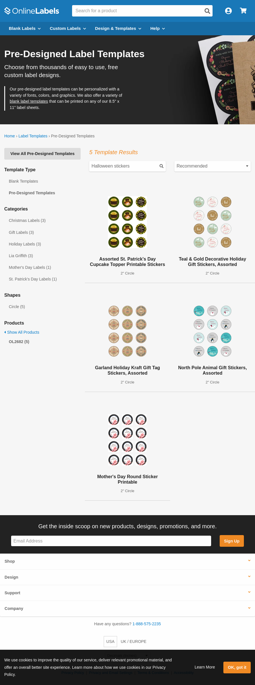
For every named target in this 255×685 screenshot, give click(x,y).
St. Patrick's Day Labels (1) (33, 279)
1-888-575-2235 (146, 624)
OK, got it (237, 667)
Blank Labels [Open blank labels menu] (25, 28)
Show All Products (21, 332)
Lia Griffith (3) (21, 255)
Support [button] (12, 593)
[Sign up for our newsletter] (111, 541)
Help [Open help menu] (157, 28)
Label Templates (33, 136)
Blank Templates (23, 181)
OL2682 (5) (19, 341)
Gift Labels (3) (21, 232)
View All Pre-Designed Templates (43, 153)
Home (9, 136)
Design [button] (11, 577)
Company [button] (14, 608)
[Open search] (207, 11)
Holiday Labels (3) (25, 244)
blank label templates (29, 101)
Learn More (205, 667)
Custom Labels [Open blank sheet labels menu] (68, 28)
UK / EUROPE (133, 641)
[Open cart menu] (243, 10)
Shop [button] (10, 561)
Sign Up (231, 541)
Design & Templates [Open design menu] (118, 28)
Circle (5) (17, 306)
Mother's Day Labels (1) (30, 267)
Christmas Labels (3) (27, 220)
